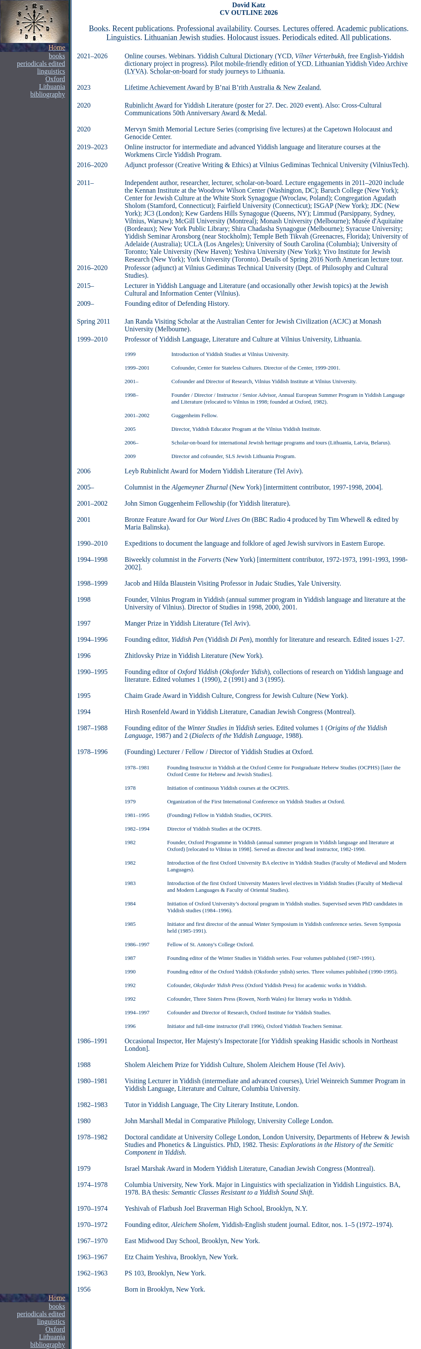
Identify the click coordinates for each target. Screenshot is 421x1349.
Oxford (55, 79)
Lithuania (52, 1336)
